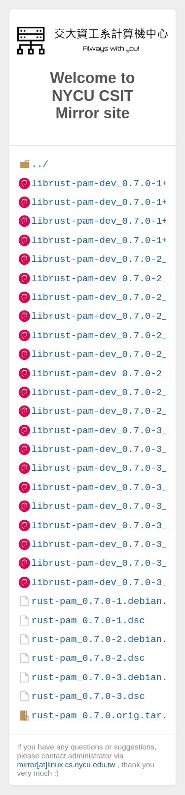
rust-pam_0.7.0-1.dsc (88, 620)
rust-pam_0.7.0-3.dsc (88, 696)
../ (39, 164)
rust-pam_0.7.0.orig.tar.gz (105, 715)
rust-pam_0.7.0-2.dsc (88, 658)
